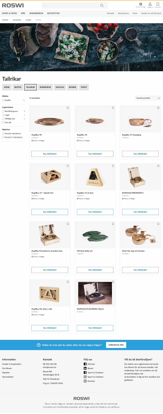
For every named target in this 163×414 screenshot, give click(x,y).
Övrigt (84, 87)
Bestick (17, 87)
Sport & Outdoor (95, 372)
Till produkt (50, 154)
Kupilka (28, 20)
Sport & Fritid (9, 13)
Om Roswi (7, 368)
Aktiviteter (53, 13)
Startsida (5, 20)
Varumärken (36, 13)
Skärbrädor (45, 87)
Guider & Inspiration (11, 364)
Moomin (72, 87)
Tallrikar (30, 87)
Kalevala (60, 87)
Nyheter (6, 372)
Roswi (90, 368)
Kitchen (91, 364)
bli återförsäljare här (133, 373)
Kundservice (123, 13)
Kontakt (110, 13)
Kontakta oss (116, 345)
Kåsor (7, 87)
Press (135, 13)
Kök (23, 13)
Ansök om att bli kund (151, 13)
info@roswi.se (49, 367)
